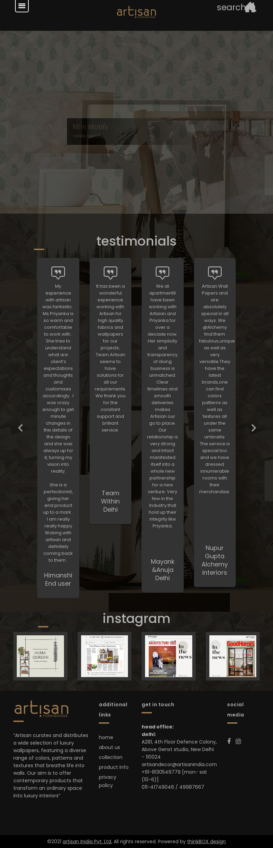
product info (114, 767)
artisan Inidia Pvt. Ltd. (87, 841)
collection (110, 757)
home (106, 737)
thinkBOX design (206, 841)
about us (109, 747)
